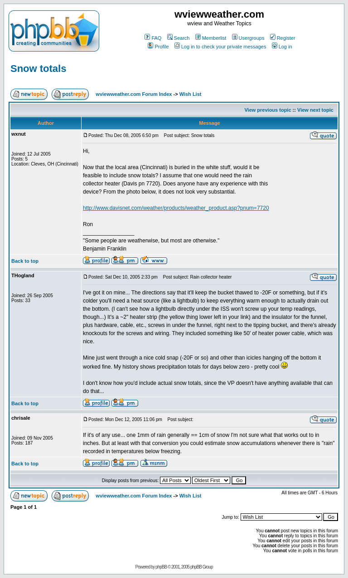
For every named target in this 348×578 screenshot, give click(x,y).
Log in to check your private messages (220, 46)
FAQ (153, 38)
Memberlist (211, 38)
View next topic (315, 110)
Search (178, 38)
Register (282, 38)
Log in (282, 46)
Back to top (25, 261)
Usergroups (248, 38)
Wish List (190, 94)
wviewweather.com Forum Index (134, 94)
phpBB (161, 566)
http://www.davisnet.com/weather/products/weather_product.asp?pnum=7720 (176, 208)
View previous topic (267, 110)
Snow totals (38, 68)
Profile (158, 46)
